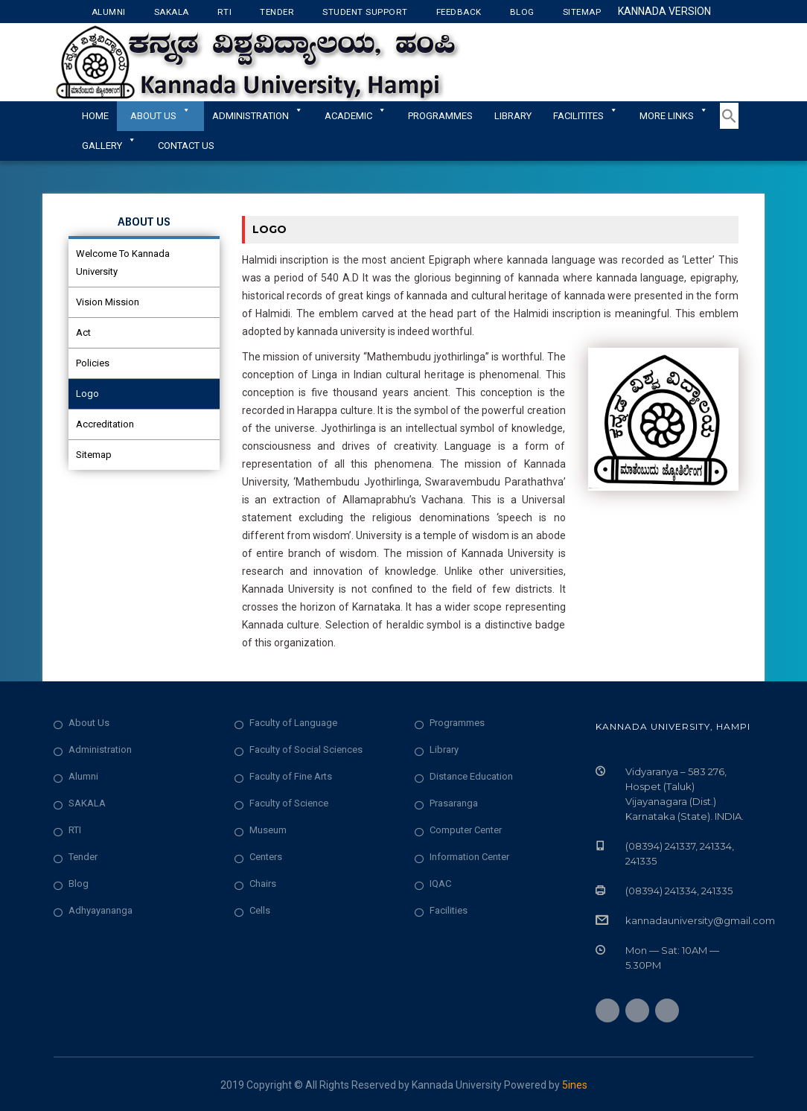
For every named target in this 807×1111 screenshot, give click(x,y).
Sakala (171, 12)
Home (95, 115)
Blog (522, 12)
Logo (87, 393)
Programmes (440, 115)
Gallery (109, 145)
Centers (265, 856)
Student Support (365, 12)
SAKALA (87, 803)
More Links (673, 115)
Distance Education (471, 776)
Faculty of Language (293, 722)
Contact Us (186, 145)
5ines (574, 1085)
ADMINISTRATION (257, 115)
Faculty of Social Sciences (306, 749)
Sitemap (582, 12)
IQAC (440, 883)
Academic (355, 115)
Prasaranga (454, 803)
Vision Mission (107, 302)
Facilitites (585, 115)
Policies (92, 363)
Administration (100, 749)
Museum (268, 829)
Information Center (469, 856)
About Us (160, 115)
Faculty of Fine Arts (290, 776)
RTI (224, 12)
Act (83, 332)
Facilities (449, 910)
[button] (729, 126)
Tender (277, 12)
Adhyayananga (100, 910)
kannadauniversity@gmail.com (700, 920)
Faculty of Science (288, 803)
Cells (259, 910)
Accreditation (105, 424)
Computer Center (466, 829)
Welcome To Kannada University (123, 262)
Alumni (109, 12)
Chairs (262, 883)
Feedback (459, 12)
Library (513, 115)
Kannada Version (664, 11)
